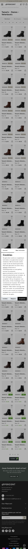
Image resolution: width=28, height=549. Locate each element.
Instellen (5, 298)
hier (20, 286)
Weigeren (13, 298)
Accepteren (22, 298)
